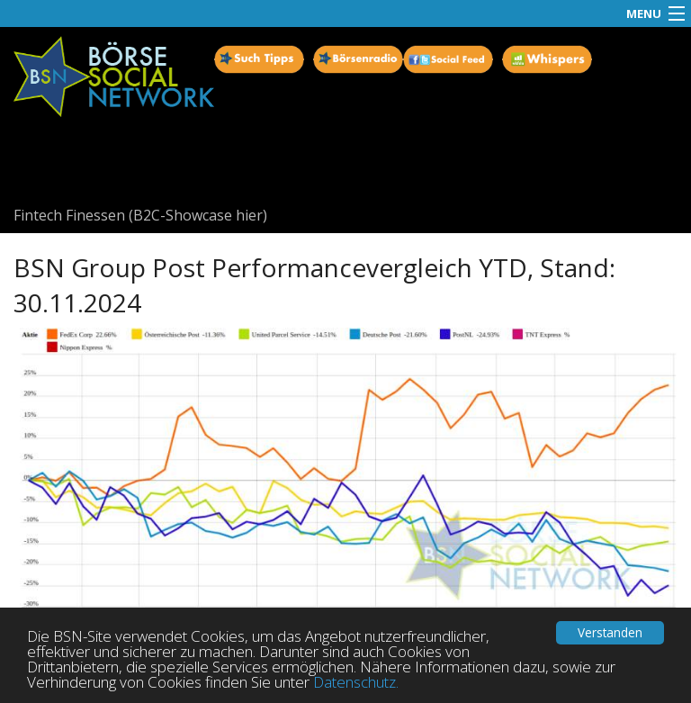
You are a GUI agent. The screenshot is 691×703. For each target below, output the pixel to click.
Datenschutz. (356, 681)
